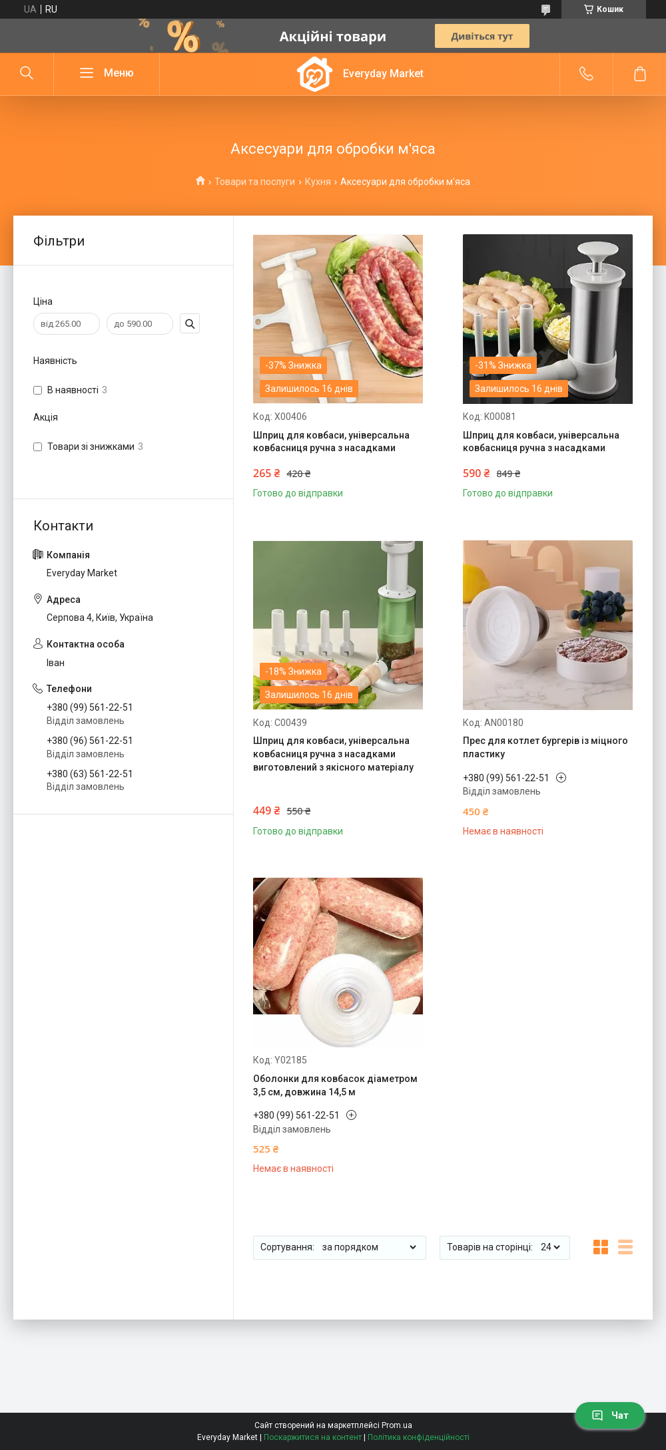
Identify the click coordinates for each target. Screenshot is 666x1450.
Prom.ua (397, 1425)
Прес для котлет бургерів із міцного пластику (545, 747)
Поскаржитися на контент (313, 1437)
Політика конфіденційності (419, 1437)
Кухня (318, 181)
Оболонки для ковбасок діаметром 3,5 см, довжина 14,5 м (335, 1085)
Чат (610, 1415)
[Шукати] (26, 74)
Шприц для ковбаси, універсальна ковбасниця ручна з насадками (331, 442)
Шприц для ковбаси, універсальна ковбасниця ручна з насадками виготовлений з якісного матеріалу (333, 753)
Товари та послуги (254, 181)
